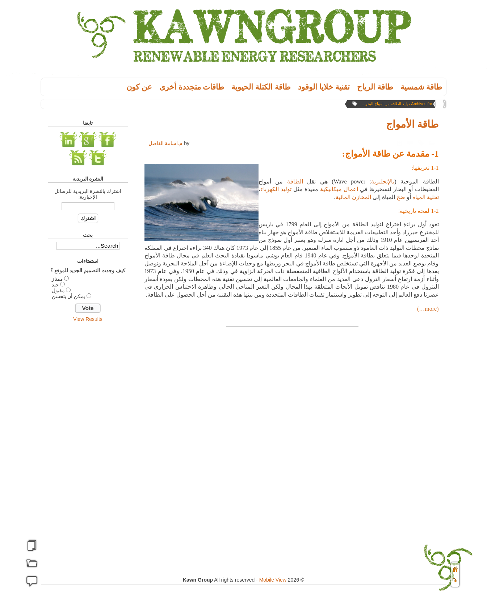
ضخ (400, 197)
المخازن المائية (353, 197)
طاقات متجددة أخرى (191, 87)
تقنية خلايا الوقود (324, 87)
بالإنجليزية (382, 181)
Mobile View (272, 580)
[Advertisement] (88, 440)
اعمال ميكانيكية (339, 189)
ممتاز (57, 279)
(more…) (428, 309)
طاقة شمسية (421, 87)
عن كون (139, 87)
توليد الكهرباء (275, 189)
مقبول (58, 290)
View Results (87, 319)
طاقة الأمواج (412, 124)
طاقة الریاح (375, 87)
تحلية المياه (425, 197)
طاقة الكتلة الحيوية (261, 87)
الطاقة (295, 181)
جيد (55, 285)
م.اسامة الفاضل (165, 143)
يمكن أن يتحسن (68, 296)
